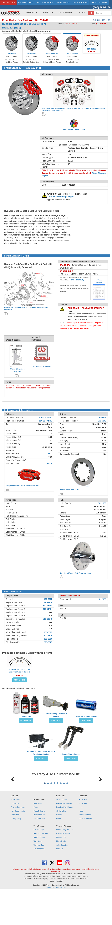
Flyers (35, 841)
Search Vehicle (61, 834)
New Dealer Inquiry (18, 845)
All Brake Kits (61, 845)
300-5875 (48, 632)
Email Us (59, 883)
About (82, 12)
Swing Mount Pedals (71, 754)
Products (48, 12)
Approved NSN (39, 853)
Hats (80, 841)
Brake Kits (31, 12)
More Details (19, 680)
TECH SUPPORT (80, 2)
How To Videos (39, 872)
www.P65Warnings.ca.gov (61, 197)
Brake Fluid (26, 716)
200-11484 (47, 606)
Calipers (59, 849)
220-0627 (48, 642)
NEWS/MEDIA (63, 2)
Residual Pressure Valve (86, 716)
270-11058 (101, 503)
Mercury (80, 280)
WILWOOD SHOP (99, 2)
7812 (50, 453)
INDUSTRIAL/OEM (45, 2)
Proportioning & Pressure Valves (56, 715)
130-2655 (48, 599)
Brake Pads (83, 838)
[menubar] (55, 13)
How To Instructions (40, 868)
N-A (50, 612)
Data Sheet (37, 838)
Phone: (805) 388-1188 (64, 864)
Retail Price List (39, 849)
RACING (22, 2)
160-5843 (102, 417)
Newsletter (15, 849)
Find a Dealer (61, 875)
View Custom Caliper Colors (74, 129)
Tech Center (38, 875)
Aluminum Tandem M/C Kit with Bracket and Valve (41, 752)
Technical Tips (38, 879)
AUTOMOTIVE (8, 2)
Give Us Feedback (18, 841)
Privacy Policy (16, 853)
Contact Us (15, 838)
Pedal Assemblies (85, 853)
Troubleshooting (39, 883)
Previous (13, 795)
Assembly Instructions (42, 366)
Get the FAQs (38, 864)
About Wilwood (16, 834)
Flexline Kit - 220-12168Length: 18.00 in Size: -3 (19, 670)
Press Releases (39, 845)
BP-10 (49, 463)
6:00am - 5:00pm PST (64, 868)
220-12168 (101, 599)
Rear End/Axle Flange (64, 841)
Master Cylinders (85, 849)
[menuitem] (30, 13)
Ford (71, 280)
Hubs (81, 845)
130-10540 (47, 619)
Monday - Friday (62, 872)
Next (99, 795)
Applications (65, 12)
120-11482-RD (45, 417)
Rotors (58, 853)
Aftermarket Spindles (64, 838)
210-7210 (48, 602)
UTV (31, 2)
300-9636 (48, 639)
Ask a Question (62, 879)
